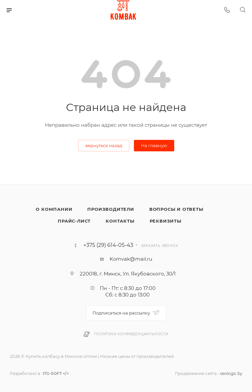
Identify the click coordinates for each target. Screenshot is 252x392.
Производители (110, 209)
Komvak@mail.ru (131, 259)
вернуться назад (103, 145)
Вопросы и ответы (176, 209)
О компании (54, 209)
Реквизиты (165, 221)
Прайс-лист (74, 221)
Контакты (120, 221)
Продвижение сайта (196, 373)
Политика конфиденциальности (131, 334)
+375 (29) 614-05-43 (108, 245)
